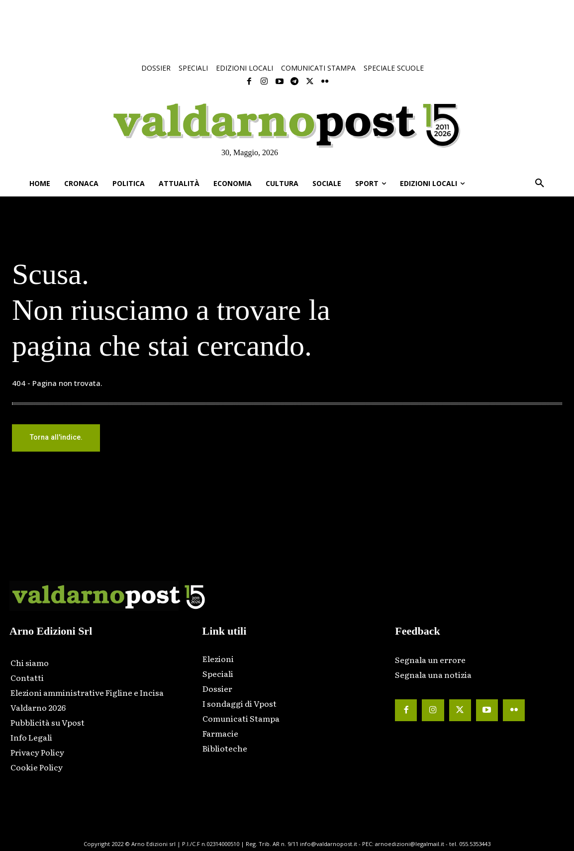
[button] (540, 183)
